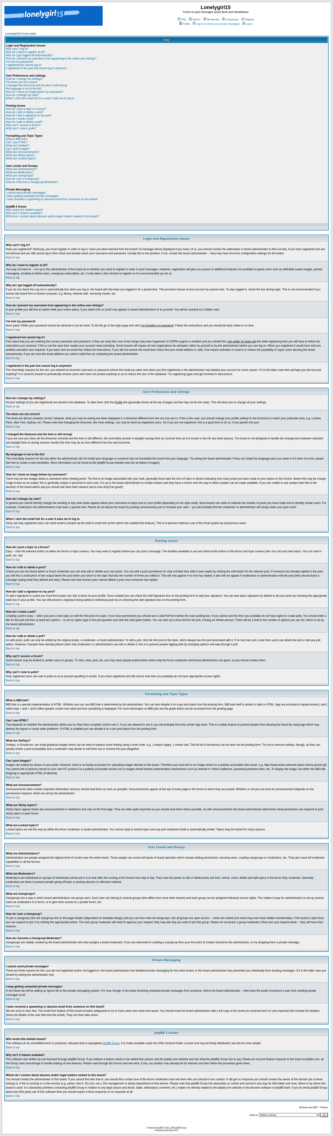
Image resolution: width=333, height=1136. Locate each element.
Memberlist (211, 19)
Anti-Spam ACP (171, 1130)
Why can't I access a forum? (23, 125)
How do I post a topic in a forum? (26, 109)
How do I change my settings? (24, 79)
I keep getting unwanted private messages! (32, 196)
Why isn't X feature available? (24, 213)
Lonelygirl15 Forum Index (20, 33)
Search (194, 19)
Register (247, 19)
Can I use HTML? (17, 142)
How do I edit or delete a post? (24, 112)
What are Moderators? (19, 172)
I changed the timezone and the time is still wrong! (36, 85)
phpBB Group (111, 1043)
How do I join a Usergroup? (22, 178)
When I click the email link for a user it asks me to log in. (40, 98)
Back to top (13, 257)
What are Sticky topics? (20, 155)
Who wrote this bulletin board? (24, 209)
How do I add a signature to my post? (29, 115)
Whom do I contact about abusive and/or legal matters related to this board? (52, 216)
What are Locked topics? (21, 158)
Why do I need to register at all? (25, 52)
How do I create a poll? (20, 118)
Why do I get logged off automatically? (29, 55)
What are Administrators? (21, 169)
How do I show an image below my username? (34, 91)
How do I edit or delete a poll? (24, 122)
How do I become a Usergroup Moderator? (32, 182)
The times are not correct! (21, 82)
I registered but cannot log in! (24, 65)
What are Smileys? (17, 145)
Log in (247, 23)
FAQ (182, 19)
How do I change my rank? (22, 95)
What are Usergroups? (20, 175)
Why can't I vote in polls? (21, 128)
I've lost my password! (19, 61)
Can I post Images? (18, 148)
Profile (184, 23)
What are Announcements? (22, 152)
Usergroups (230, 19)
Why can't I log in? (17, 48)
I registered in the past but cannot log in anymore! (36, 68)
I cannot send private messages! (26, 192)
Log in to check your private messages (216, 23)
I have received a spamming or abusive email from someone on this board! (52, 199)
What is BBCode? (17, 139)
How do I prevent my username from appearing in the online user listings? (51, 58)
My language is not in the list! (24, 88)
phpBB (160, 1128)
